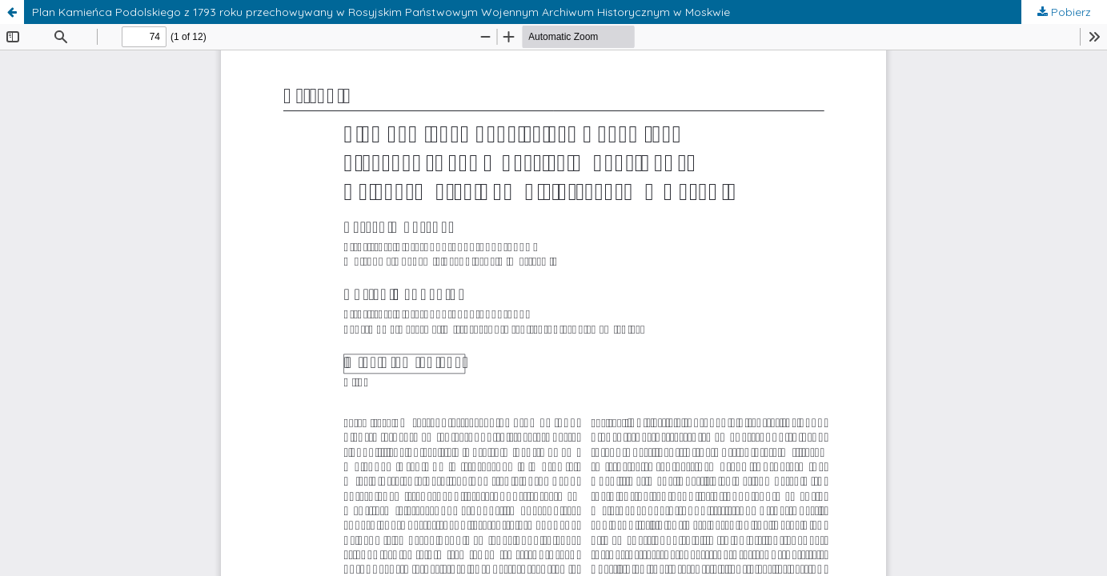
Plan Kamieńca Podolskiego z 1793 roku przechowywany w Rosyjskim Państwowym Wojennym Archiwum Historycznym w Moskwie (381, 12)
